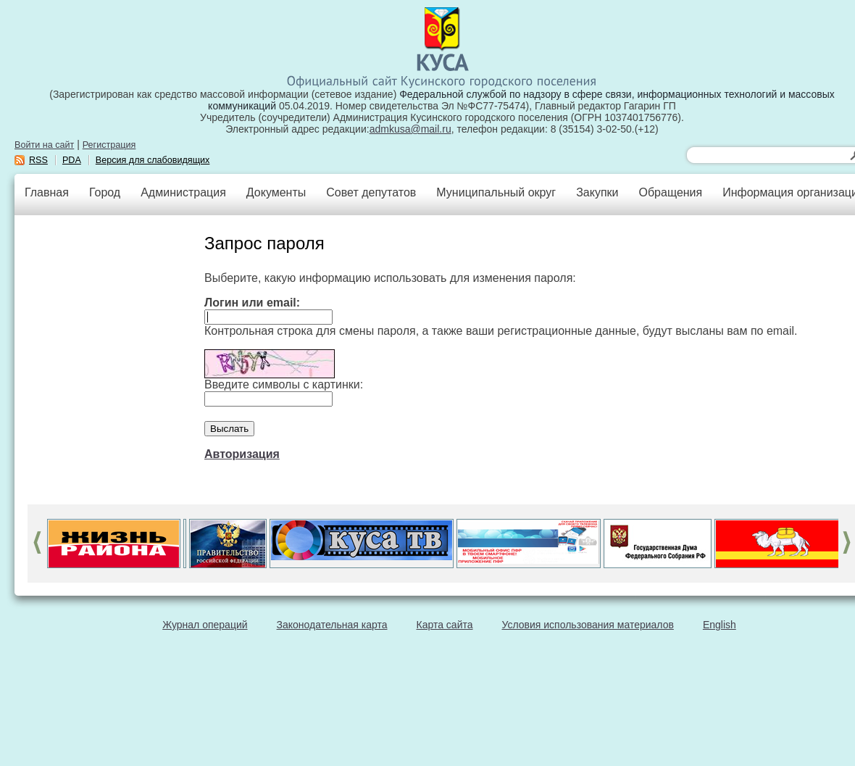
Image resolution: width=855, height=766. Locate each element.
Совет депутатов (371, 192)
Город (104, 192)
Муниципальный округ (496, 192)
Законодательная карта (332, 624)
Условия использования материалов (588, 624)
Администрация (183, 192)
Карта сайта (445, 624)
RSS (38, 160)
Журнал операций (204, 624)
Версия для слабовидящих (153, 160)
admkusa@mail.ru (410, 129)
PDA (71, 160)
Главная (47, 192)
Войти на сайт (44, 145)
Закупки (597, 192)
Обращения (670, 192)
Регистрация (109, 145)
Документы (276, 192)
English (719, 624)
